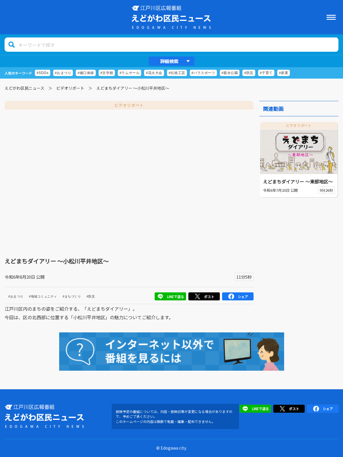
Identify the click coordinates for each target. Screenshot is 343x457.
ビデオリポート (70, 88)
